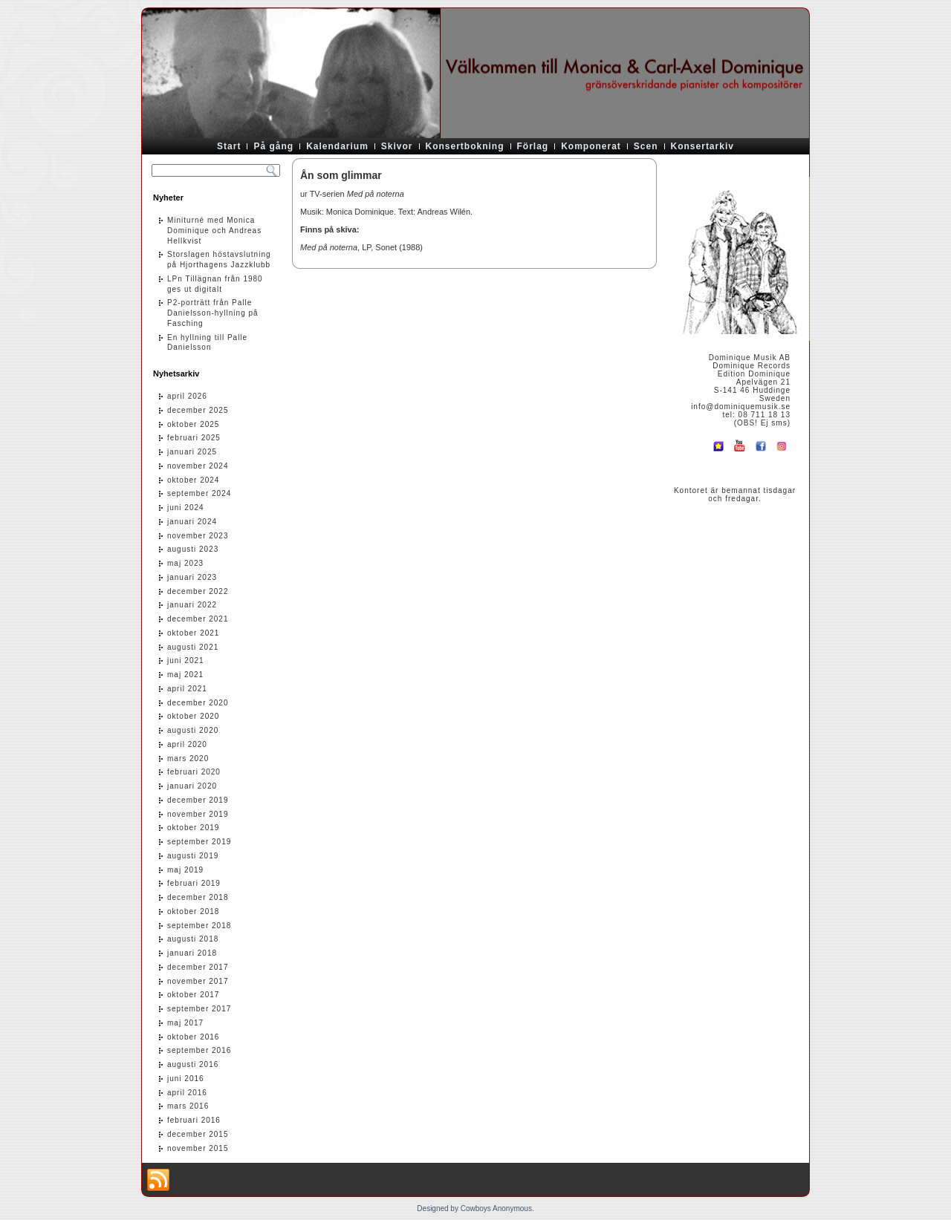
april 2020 (187, 744)
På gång (273, 146)
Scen (646, 146)
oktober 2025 (193, 424)
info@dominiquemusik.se (741, 406)
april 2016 (187, 1093)
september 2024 (199, 493)
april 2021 (187, 689)
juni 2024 (185, 507)
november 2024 (198, 466)
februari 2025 (194, 438)
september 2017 (199, 1009)
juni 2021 (185, 660)
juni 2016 (185, 1078)
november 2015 (198, 1148)
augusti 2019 (192, 856)
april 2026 (187, 396)
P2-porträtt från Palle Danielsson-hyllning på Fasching (213, 313)
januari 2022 (192, 605)
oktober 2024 (193, 480)
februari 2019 (194, 883)
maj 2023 (185, 563)
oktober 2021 (193, 633)
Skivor (397, 146)
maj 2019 (185, 870)
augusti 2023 (192, 549)
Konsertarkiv (702, 146)
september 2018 (199, 925)
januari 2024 (192, 522)
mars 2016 (188, 1106)
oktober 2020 (193, 716)
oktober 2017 (193, 995)
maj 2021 (185, 675)
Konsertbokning (465, 146)
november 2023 (198, 536)
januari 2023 (192, 577)
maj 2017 (185, 1023)
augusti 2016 (192, 1064)
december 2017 (198, 967)
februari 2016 (194, 1120)
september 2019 (199, 842)
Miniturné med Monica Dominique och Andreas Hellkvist (214, 230)
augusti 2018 (192, 939)
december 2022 (198, 591)
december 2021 (198, 619)
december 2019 (198, 800)
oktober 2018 (193, 911)
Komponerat (591, 146)
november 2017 (198, 981)
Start (229, 146)
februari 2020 (194, 772)
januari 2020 (192, 786)
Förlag (533, 146)
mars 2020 (188, 758)
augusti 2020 (192, 730)
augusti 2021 (192, 647)
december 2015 (198, 1134)
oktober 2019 (193, 827)
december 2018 (198, 897)
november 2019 (198, 814)
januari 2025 (192, 452)
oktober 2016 (193, 1037)
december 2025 (198, 410)
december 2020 (198, 703)
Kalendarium (337, 146)
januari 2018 (192, 953)
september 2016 (199, 1050)
